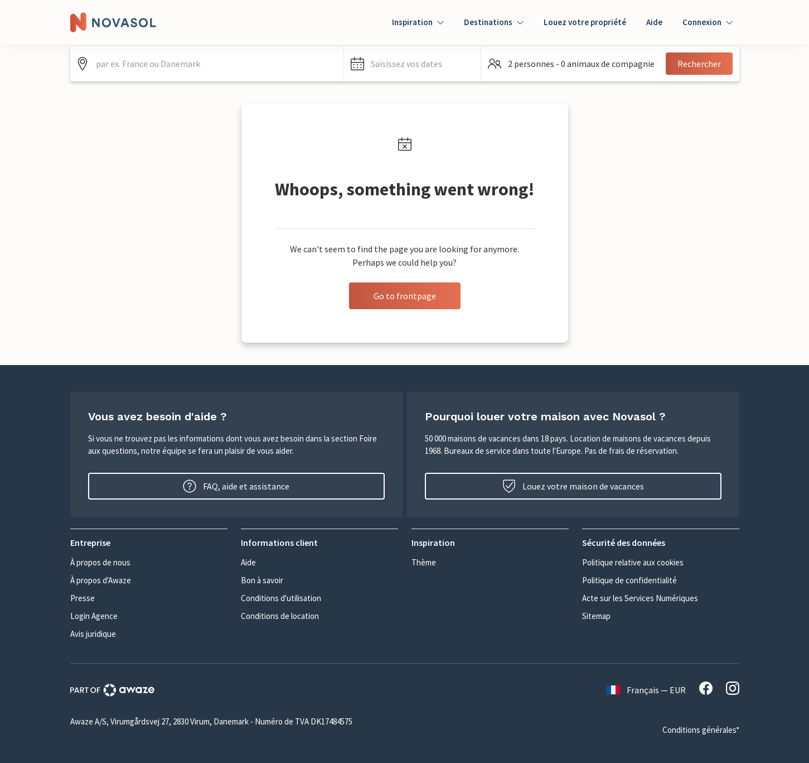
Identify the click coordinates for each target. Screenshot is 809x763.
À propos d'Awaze (100, 580)
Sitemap (596, 616)
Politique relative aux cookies (633, 562)
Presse (82, 598)
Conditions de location (280, 616)
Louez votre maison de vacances (573, 486)
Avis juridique (93, 633)
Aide (654, 22)
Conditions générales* (700, 729)
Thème (423, 562)
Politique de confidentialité (629, 580)
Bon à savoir (262, 580)
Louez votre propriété (585, 22)
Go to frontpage (405, 295)
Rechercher (699, 63)
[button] (412, 63)
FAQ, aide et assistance (236, 486)
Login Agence (94, 616)
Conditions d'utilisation (281, 598)
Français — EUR (646, 690)
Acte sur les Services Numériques (640, 598)
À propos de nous (100, 562)
